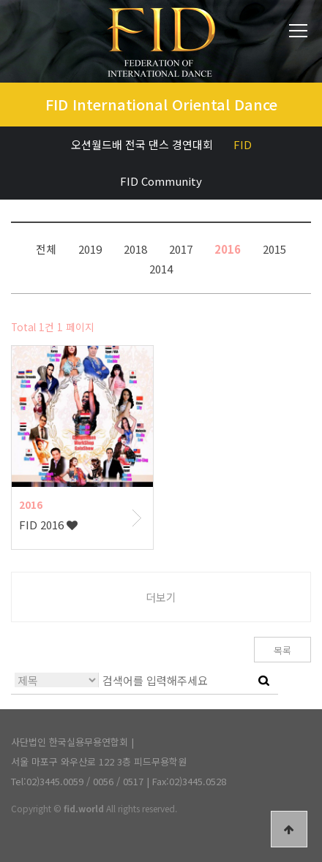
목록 (282, 650)
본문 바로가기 (0, 0)
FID (242, 144)
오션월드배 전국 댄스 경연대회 (142, 144)
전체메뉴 (298, 31)
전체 (46, 248)
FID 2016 (48, 524)
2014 (161, 268)
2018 (135, 248)
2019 (90, 248)
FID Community (161, 181)
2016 (227, 248)
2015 (274, 248)
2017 (180, 248)
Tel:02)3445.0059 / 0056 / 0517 (77, 781)
